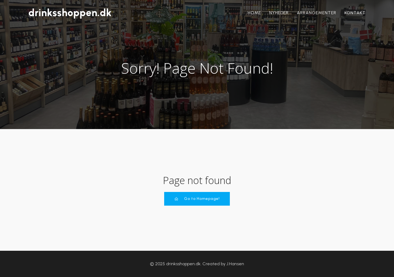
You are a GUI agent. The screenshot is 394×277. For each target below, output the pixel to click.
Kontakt (355, 12)
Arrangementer (316, 12)
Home (254, 12)
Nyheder (279, 12)
